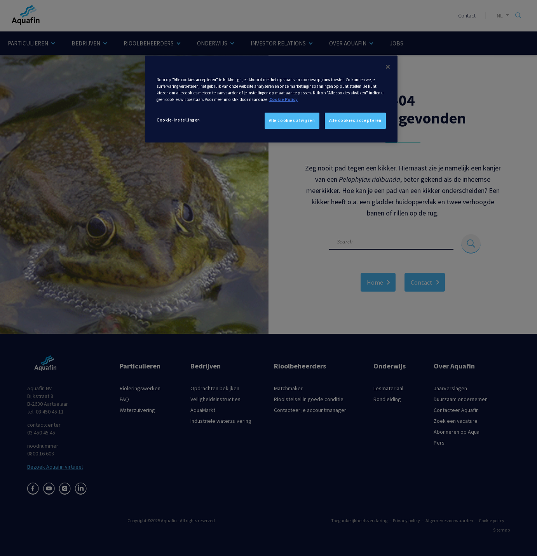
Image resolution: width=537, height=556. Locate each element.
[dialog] (271, 99)
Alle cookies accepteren (355, 120)
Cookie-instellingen (178, 120)
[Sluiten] (388, 66)
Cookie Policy (283, 99)
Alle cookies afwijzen (292, 120)
